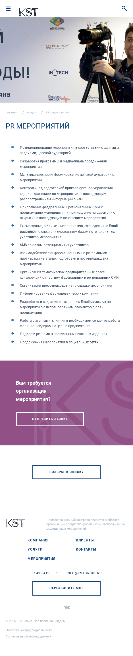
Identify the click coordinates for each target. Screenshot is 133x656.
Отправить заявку (50, 419)
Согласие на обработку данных (28, 636)
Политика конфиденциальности (29, 630)
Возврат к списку (66, 472)
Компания (38, 540)
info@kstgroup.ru (84, 573)
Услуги (31, 112)
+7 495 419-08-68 (45, 573)
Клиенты (85, 540)
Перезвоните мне (66, 588)
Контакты (86, 549)
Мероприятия (41, 559)
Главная (11, 112)
